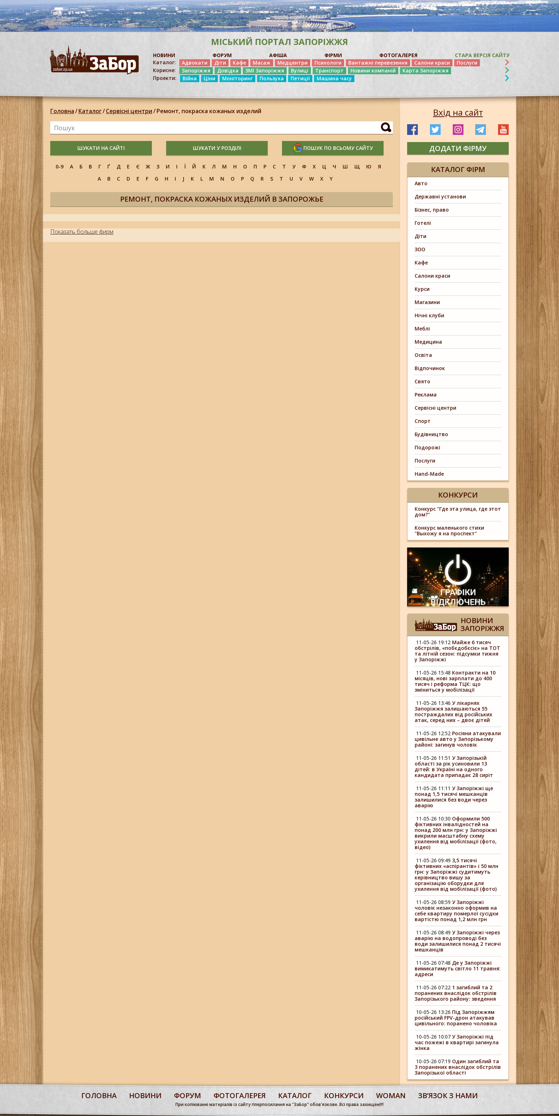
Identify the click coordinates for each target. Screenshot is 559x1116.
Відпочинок (430, 368)
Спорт (423, 421)
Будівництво (431, 434)
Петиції (300, 78)
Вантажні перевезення (377, 62)
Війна (190, 78)
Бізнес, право (432, 209)
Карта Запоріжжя (425, 70)
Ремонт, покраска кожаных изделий (209, 111)
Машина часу (334, 78)
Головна (62, 111)
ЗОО (420, 249)
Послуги (467, 62)
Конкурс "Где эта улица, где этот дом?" (458, 511)
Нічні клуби (429, 315)
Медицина (428, 341)
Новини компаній (373, 70)
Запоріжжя (196, 70)
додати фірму (458, 148)
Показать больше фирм (81, 231)
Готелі (423, 222)
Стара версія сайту (482, 55)
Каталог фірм (458, 169)
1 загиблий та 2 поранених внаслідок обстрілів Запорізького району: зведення (456, 993)
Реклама (426, 394)
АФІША (278, 55)
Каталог (90, 111)
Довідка (228, 70)
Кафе (239, 62)
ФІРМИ (333, 55)
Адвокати (194, 62)
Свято (422, 381)
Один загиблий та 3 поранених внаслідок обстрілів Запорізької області (458, 1067)
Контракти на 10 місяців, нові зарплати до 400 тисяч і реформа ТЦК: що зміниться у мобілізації (455, 681)
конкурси (344, 1095)
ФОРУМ (222, 55)
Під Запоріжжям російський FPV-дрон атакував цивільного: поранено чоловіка (456, 1018)
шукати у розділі (217, 148)
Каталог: (164, 62)
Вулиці (299, 70)
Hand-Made (429, 473)
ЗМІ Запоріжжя (264, 70)
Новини (145, 1095)
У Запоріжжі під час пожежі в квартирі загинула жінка (457, 1042)
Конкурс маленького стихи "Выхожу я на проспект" (449, 530)
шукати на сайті (101, 148)
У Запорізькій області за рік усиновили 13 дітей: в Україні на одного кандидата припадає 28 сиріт (454, 766)
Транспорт (329, 70)
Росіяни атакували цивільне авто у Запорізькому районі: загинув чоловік (458, 739)
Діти (220, 62)
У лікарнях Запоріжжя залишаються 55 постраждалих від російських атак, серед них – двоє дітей (453, 711)
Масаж (262, 62)
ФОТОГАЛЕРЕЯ (398, 55)
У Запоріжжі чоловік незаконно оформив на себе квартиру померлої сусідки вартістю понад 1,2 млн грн (456, 911)
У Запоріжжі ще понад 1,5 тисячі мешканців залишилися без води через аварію (454, 797)
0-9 (59, 166)
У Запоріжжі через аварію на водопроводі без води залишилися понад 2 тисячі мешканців (458, 941)
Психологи (328, 62)
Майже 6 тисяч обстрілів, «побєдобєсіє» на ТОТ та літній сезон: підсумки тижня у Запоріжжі (457, 651)
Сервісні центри (129, 111)
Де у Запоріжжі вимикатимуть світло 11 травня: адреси (458, 968)
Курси (422, 289)
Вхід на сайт (458, 112)
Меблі (422, 328)
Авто (421, 183)
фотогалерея (240, 1095)
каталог (295, 1095)
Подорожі (427, 447)
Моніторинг (237, 78)
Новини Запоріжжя (482, 624)
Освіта (423, 355)
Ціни (209, 78)
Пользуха (272, 78)
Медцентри (292, 62)
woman (391, 1095)
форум (187, 1095)
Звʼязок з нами (448, 1095)
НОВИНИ (164, 55)
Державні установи (440, 196)
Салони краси (432, 62)
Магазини (427, 302)
